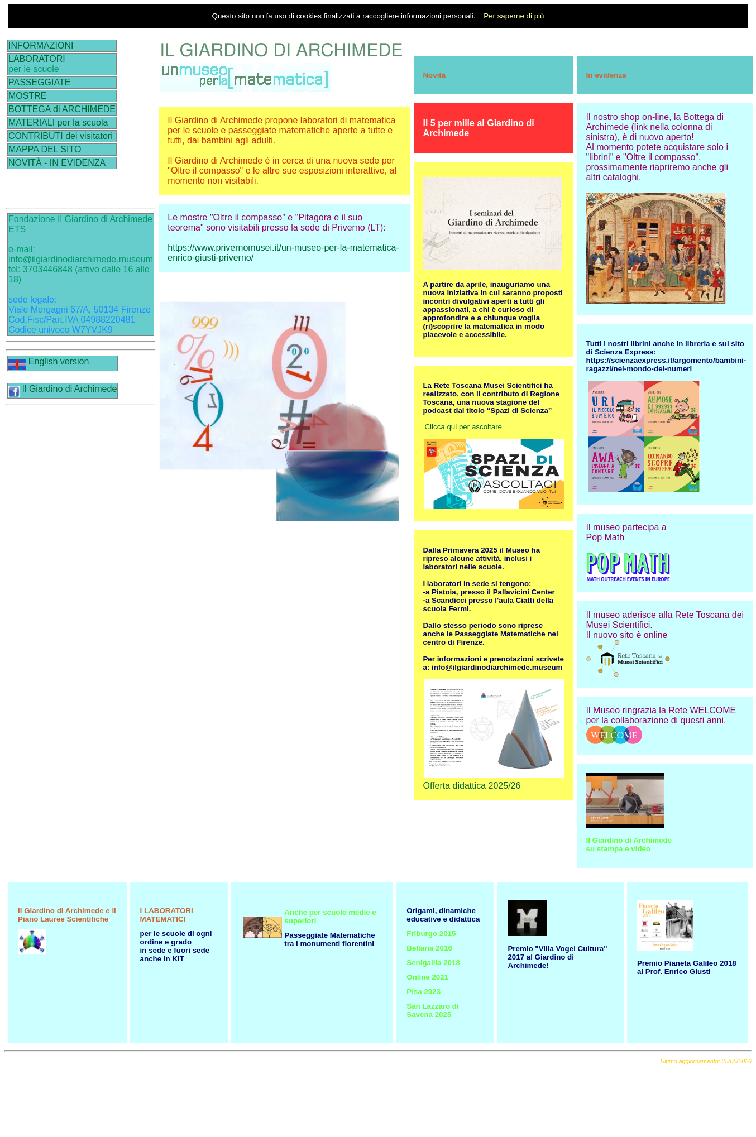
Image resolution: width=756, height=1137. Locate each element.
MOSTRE (27, 95)
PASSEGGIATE (39, 82)
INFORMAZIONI (40, 45)
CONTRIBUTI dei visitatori (60, 136)
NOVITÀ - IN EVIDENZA (57, 162)
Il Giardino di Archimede (62, 389)
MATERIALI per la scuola (58, 122)
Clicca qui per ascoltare (463, 427)
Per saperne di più (514, 16)
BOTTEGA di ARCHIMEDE (62, 109)
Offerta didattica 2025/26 (471, 785)
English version (48, 361)
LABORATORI (36, 59)
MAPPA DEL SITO (44, 149)
